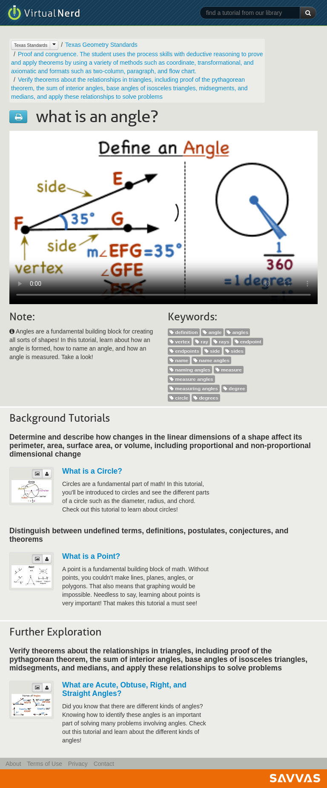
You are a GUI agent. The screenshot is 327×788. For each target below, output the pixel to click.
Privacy (78, 763)
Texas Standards (30, 45)
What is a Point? (91, 556)
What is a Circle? (92, 471)
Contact (104, 763)
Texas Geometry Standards (101, 44)
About (13, 763)
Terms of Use (44, 763)
